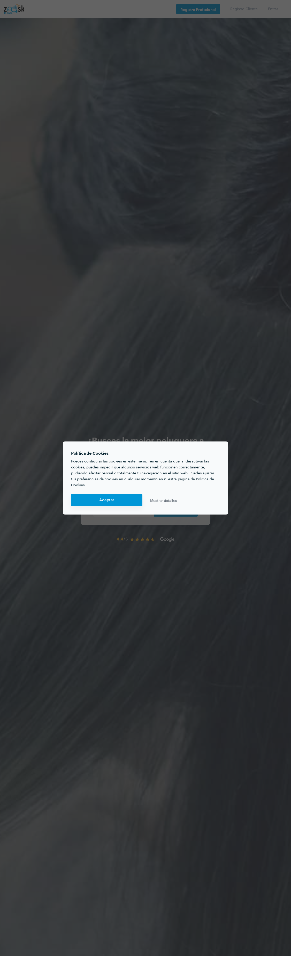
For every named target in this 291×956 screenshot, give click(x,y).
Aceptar (106, 500)
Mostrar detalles (163, 500)
